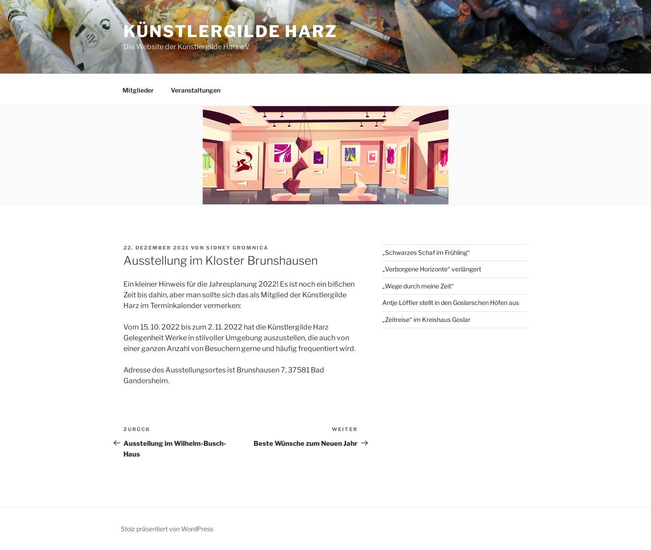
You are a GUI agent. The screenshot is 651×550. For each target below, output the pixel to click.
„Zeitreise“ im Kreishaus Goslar (426, 319)
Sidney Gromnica (237, 248)
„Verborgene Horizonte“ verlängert (431, 269)
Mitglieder (138, 90)
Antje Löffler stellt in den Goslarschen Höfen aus (450, 302)
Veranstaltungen (195, 90)
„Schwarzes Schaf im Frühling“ (426, 252)
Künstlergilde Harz (230, 31)
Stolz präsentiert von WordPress (167, 529)
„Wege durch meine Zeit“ (418, 286)
